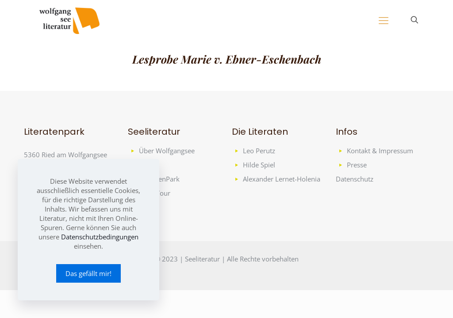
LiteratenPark (159, 178)
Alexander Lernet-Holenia (281, 178)
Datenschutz (354, 178)
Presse (357, 164)
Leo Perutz (259, 150)
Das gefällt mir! (88, 273)
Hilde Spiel (259, 164)
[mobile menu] (383, 19)
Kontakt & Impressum (380, 150)
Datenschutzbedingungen (99, 236)
